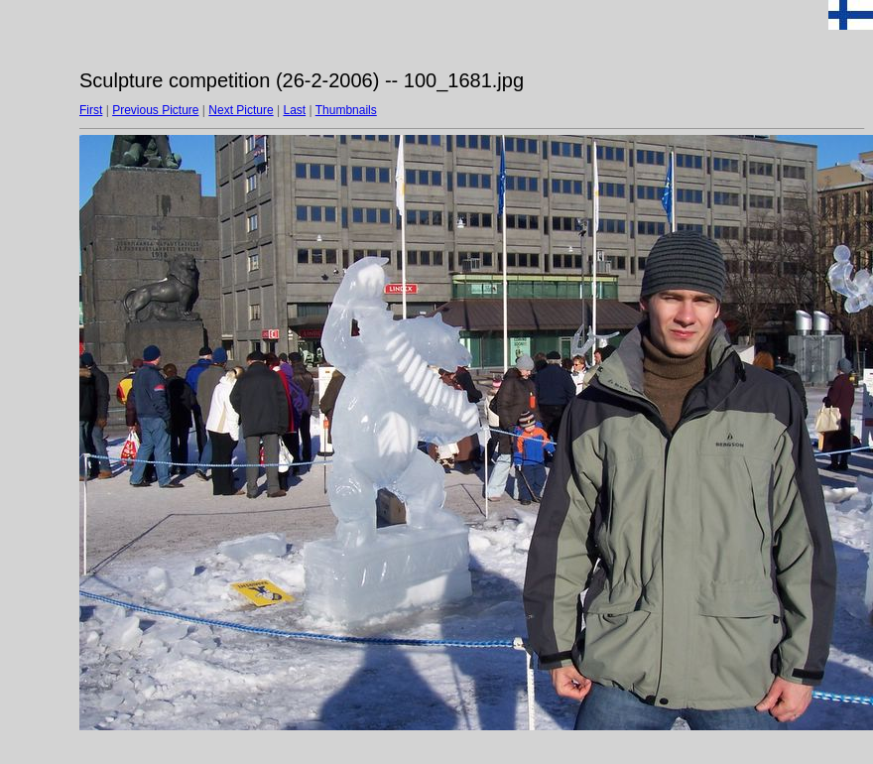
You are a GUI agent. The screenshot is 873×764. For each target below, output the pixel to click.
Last (294, 110)
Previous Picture (155, 110)
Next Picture (240, 110)
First (90, 110)
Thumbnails (346, 110)
